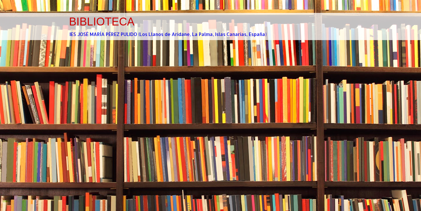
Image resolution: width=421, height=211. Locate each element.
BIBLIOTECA (101, 22)
